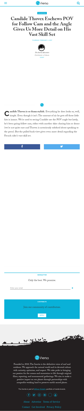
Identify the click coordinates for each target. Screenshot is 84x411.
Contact (26, 407)
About (26, 401)
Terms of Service (51, 401)
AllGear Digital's (40, 389)
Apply (42, 315)
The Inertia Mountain (42, 52)
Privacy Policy (54, 407)
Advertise (36, 401)
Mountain (42, 13)
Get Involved (38, 407)
